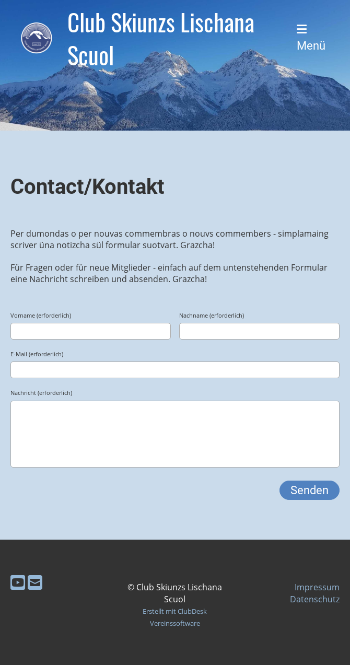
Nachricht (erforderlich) (41, 392)
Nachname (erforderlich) (211, 315)
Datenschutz (315, 599)
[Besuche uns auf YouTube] (17, 582)
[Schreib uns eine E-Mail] (35, 582)
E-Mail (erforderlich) (36, 354)
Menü (311, 38)
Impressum (317, 587)
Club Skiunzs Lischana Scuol (160, 38)
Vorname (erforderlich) (40, 315)
